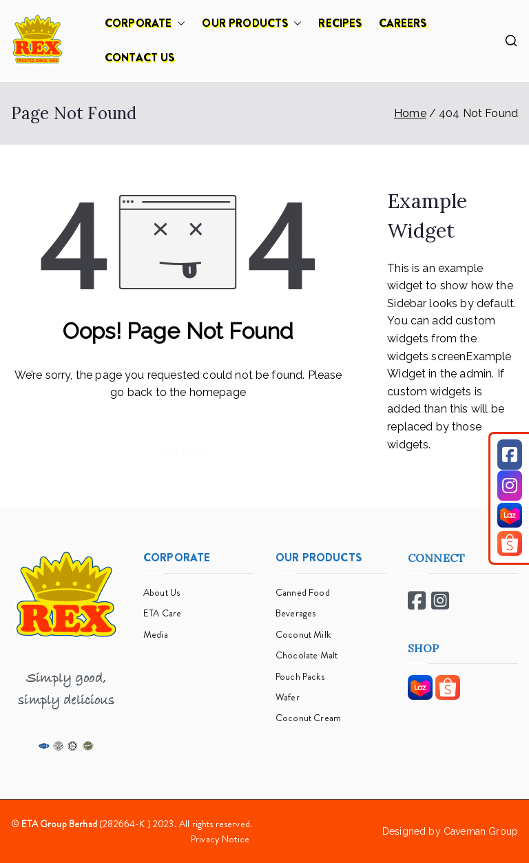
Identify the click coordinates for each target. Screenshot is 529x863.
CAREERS (403, 23)
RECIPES (340, 23)
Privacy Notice (220, 839)
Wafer (288, 697)
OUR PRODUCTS (252, 23)
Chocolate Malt (307, 655)
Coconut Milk (303, 634)
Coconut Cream (308, 718)
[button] (178, 23)
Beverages (295, 613)
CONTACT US (140, 57)
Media (155, 634)
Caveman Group (481, 831)
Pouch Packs (300, 676)
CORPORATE (145, 23)
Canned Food (303, 592)
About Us (161, 592)
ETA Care (162, 613)
